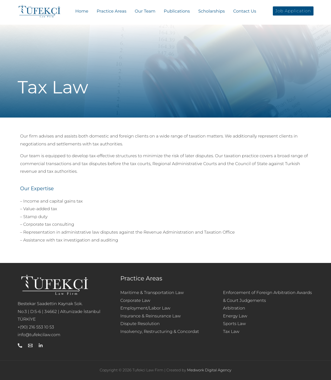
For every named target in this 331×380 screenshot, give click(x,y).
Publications (177, 11)
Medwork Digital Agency (209, 370)
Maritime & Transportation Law (152, 292)
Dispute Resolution (140, 323)
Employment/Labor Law (145, 308)
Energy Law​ (235, 315)
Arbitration (234, 308)
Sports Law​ (234, 323)
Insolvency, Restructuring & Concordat (159, 331)
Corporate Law (135, 300)
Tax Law (231, 331)
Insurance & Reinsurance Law (150, 315)
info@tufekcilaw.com (39, 334)
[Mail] (30, 345)
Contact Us (244, 11)
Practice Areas (111, 11)
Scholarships (211, 11)
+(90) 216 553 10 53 (36, 327)
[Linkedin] (40, 345)
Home (81, 11)
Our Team (145, 11)
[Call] (20, 345)
